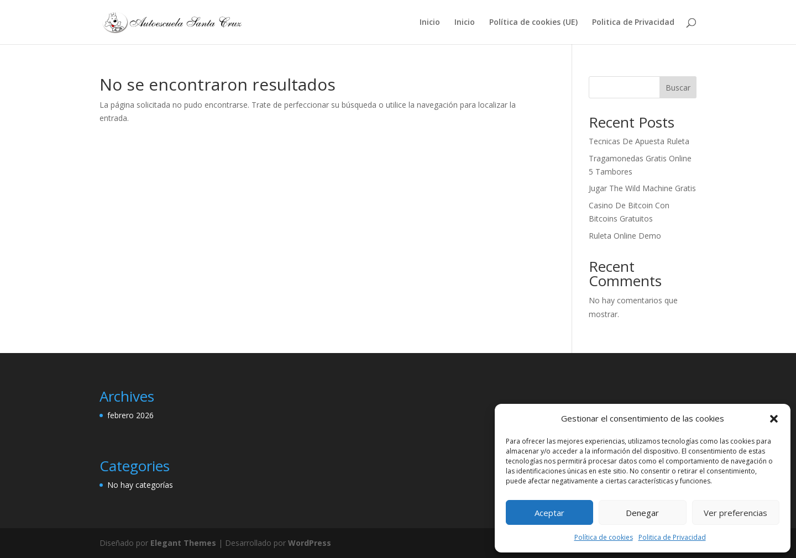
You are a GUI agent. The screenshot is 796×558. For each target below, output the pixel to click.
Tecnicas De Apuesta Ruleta (639, 141)
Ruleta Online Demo (625, 235)
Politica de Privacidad (672, 537)
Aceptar (549, 512)
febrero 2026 (130, 415)
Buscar (678, 87)
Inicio (430, 22)
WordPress (309, 543)
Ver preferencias (735, 512)
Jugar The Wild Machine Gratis (642, 188)
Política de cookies (603, 537)
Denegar (642, 512)
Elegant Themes (183, 543)
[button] (773, 418)
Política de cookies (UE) (533, 22)
